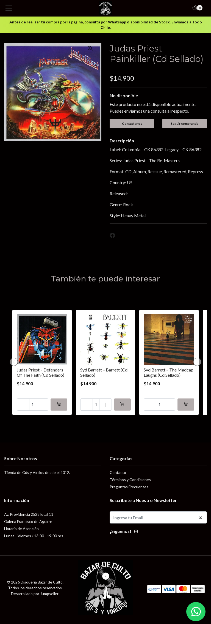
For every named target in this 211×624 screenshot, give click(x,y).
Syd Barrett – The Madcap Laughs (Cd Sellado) (168, 372)
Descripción (122, 140)
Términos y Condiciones (130, 479)
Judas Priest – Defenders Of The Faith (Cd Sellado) (40, 372)
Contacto (118, 472)
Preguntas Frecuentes (129, 486)
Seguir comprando (185, 123)
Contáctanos (132, 123)
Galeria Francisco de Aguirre (28, 521)
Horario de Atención (21, 528)
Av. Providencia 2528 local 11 (28, 514)
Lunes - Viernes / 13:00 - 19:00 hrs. (34, 535)
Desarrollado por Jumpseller (35, 593)
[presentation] (14, 362)
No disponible (124, 95)
